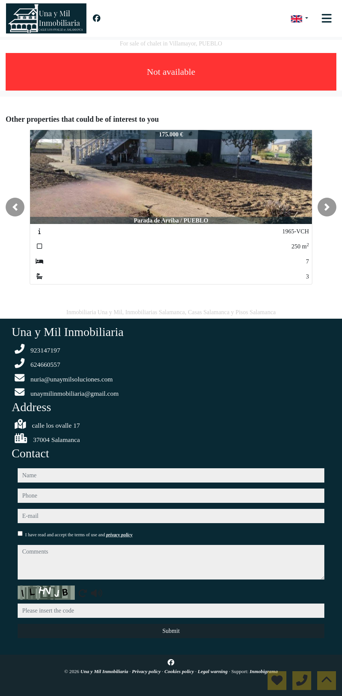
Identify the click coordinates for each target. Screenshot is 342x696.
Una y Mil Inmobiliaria (104, 671)
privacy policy (119, 534)
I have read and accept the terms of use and (78, 534)
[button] (15, 207)
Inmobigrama (264, 671)
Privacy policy (147, 671)
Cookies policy (179, 671)
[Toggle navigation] (326, 18)
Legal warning (213, 671)
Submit (171, 631)
